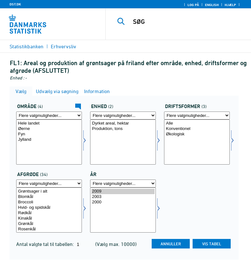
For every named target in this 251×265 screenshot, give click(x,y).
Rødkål (49, 213)
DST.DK (15, 4)
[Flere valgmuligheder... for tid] (123, 183)
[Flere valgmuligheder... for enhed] (123, 115)
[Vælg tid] (123, 210)
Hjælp (230, 5)
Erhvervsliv (63, 46)
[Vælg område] (49, 142)
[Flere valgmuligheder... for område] (49, 115)
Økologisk (196, 134)
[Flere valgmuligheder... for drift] (197, 115)
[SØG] (188, 21)
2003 (123, 197)
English (212, 5)
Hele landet (49, 123)
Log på (193, 5)
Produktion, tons (123, 129)
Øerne (49, 129)
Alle (196, 123)
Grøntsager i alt (49, 191)
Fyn (49, 134)
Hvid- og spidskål (49, 207)
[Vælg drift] (197, 142)
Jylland (49, 139)
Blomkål (49, 197)
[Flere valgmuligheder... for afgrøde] (49, 183)
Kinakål (49, 218)
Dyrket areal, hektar (123, 123)
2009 (123, 191)
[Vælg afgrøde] (49, 210)
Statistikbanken (26, 46)
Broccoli (49, 202)
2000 (123, 202)
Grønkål (49, 224)
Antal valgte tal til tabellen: (45, 244)
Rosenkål (49, 229)
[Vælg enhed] (123, 142)
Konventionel (196, 129)
